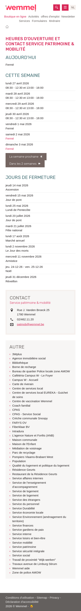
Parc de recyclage (23, 452)
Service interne (21, 534)
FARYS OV (19, 422)
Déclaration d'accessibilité (22, 601)
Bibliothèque (20, 362)
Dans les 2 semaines (23, 163)
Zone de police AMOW (26, 572)
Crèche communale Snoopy (30, 418)
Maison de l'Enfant (24, 444)
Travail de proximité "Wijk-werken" (34, 559)
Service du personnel (25, 504)
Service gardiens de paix (28, 529)
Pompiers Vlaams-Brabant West (32, 457)
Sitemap (42, 597)
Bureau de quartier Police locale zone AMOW (41, 371)
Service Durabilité (23, 508)
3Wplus (17, 354)
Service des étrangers (26, 499)
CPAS (16, 409)
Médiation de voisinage (27, 448)
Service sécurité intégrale (28, 551)
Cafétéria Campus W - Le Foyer (32, 375)
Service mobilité (22, 542)
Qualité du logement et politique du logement (40, 465)
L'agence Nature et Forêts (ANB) (33, 435)
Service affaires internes (27, 478)
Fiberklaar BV (21, 426)
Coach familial (21, 405)
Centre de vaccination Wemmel (32, 401)
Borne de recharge (24, 367)
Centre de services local (27, 388)
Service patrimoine (24, 546)
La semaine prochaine (23, 156)
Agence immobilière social (29, 358)
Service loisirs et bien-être (28, 538)
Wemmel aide (21, 568)
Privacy (54, 597)
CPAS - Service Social (26, 414)
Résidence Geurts (23, 469)
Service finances (22, 525)
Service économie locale (27, 512)
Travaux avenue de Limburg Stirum (34, 564)
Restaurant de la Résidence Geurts (34, 474)
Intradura (18, 431)
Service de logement (25, 491)
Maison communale (24, 439)
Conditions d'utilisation (20, 597)
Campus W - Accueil (25, 379)
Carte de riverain (23, 384)
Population (19, 461)
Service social (21, 555)
